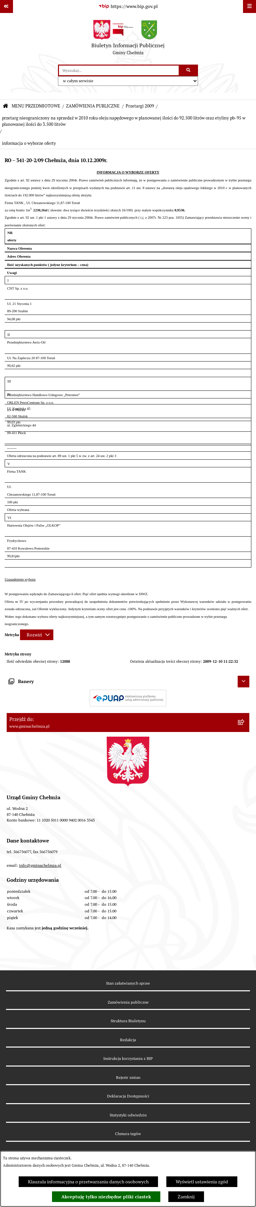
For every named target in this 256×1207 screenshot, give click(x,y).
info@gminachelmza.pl (40, 865)
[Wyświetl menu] (249, 6)
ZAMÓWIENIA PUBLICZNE (93, 106)
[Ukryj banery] (243, 681)
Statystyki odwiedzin (128, 1114)
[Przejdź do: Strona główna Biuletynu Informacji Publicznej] (5, 106)
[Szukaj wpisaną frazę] (189, 70)
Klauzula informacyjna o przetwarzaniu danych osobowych (88, 1182)
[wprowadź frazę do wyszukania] (119, 70)
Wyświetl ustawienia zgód (202, 1182)
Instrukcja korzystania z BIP (128, 1058)
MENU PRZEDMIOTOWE (36, 106)
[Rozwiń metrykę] (36, 634)
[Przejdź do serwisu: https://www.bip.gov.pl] (128, 6)
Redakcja (128, 1039)
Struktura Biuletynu (128, 1020)
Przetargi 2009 (140, 106)
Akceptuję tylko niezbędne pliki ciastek (106, 1197)
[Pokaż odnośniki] (6, 6)
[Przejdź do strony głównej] (128, 39)
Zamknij (186, 1197)
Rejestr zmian (128, 1077)
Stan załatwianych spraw (128, 983)
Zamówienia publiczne (128, 1002)
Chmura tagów (128, 1133)
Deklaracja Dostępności (128, 1095)
